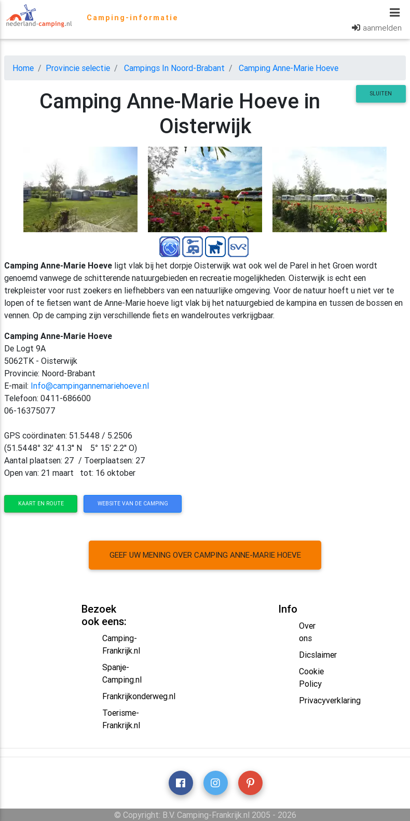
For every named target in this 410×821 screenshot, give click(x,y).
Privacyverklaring (330, 700)
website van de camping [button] (133, 503)
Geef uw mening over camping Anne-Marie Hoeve (205, 555)
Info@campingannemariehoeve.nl (90, 385)
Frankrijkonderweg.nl (138, 696)
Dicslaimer (318, 654)
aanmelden (382, 30)
